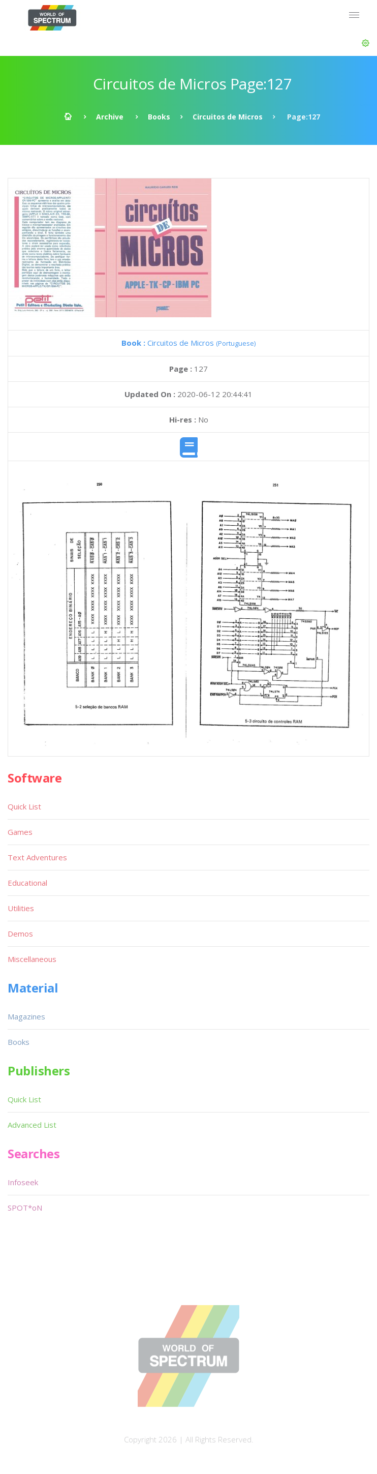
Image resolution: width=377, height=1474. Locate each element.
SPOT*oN (25, 1207)
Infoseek (23, 1182)
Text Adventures (37, 857)
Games (20, 832)
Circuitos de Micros (228, 117)
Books (159, 117)
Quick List (24, 806)
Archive (109, 117)
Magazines (26, 1016)
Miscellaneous (32, 959)
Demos (20, 933)
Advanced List (32, 1125)
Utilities (21, 908)
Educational (27, 883)
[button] (365, 43)
